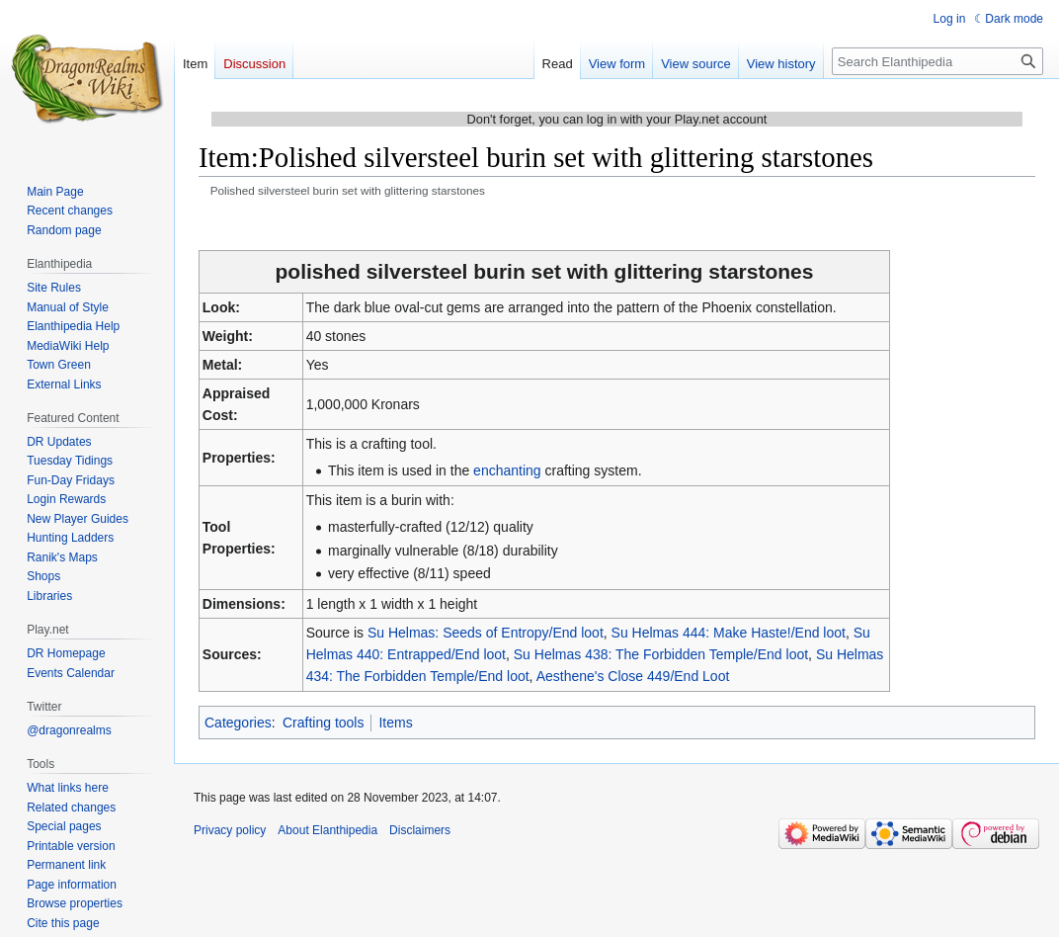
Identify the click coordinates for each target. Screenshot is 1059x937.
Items (395, 722)
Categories (238, 722)
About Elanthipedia (327, 830)
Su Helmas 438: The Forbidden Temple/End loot (661, 654)
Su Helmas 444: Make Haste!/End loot (728, 632)
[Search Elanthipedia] (937, 61)
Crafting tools (323, 722)
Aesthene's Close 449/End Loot (633, 676)
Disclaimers (419, 830)
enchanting (507, 470)
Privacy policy (230, 830)
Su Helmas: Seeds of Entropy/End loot (485, 632)
